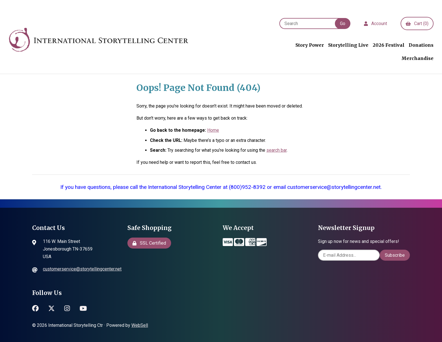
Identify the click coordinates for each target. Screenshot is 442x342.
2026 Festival (389, 45)
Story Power (309, 45)
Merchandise (417, 58)
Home (213, 130)
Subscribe (395, 255)
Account (375, 23)
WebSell (139, 325)
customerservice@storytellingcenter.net (82, 269)
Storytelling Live (348, 45)
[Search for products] (310, 23)
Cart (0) (417, 23)
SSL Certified (149, 243)
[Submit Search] (342, 23)
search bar (276, 150)
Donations (421, 45)
